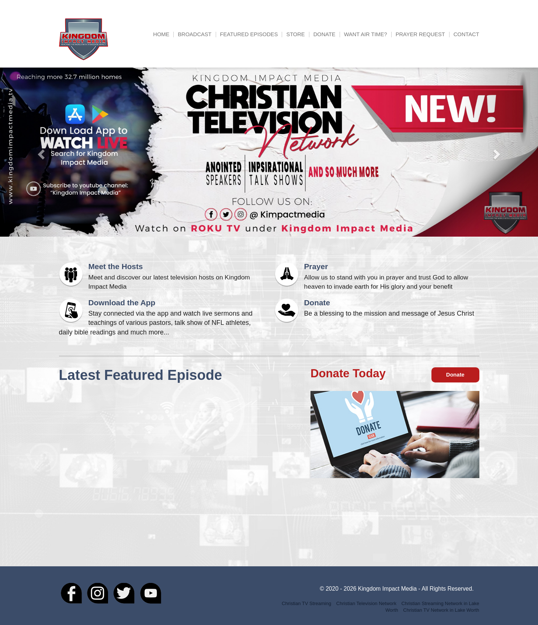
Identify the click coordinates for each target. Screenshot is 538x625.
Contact (466, 34)
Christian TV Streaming (306, 603)
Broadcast (194, 34)
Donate (324, 34)
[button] (40, 152)
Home (161, 34)
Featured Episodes (249, 34)
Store (295, 34)
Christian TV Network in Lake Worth (441, 610)
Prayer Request (420, 34)
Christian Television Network (366, 603)
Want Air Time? (365, 34)
